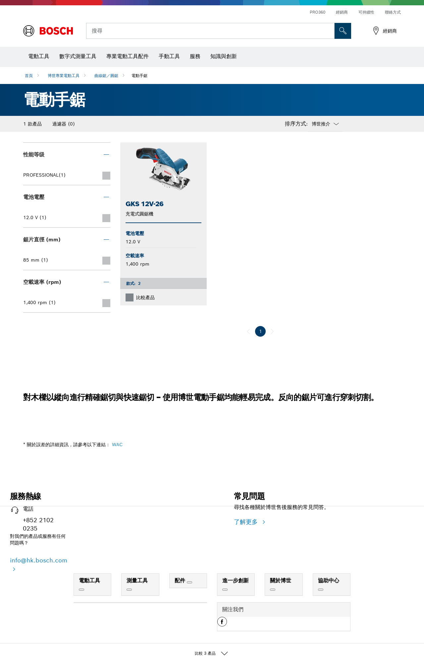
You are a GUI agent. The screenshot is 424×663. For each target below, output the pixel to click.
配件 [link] (181, 580)
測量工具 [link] (137, 580)
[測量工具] (129, 590)
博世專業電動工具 (64, 75)
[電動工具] (81, 590)
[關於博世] (272, 590)
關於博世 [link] (280, 580)
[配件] (189, 582)
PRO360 (317, 12)
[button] (222, 624)
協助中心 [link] (328, 580)
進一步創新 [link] (235, 580)
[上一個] (248, 331)
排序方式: (296, 124)
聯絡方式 (393, 12)
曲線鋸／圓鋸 (106, 75)
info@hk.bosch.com (38, 560)
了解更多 (247, 522)
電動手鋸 (139, 75)
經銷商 (342, 12)
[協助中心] (320, 590)
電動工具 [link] (89, 580)
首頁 (29, 75)
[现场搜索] (343, 31)
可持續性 (366, 12)
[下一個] (272, 331)
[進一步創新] (225, 590)
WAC (117, 444)
